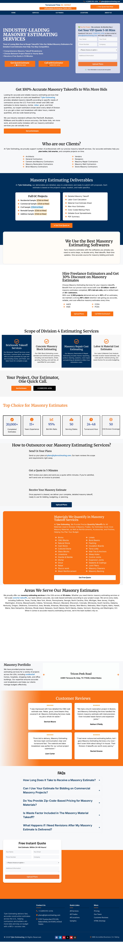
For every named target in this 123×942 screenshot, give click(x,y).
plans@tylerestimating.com (87, 35)
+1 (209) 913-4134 (98, 33)
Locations (84, 13)
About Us (108, 13)
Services (35, 13)
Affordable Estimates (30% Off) (58, 8)
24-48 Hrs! (66, 5)
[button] (44, 675)
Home (13, 13)
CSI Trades (59, 13)
